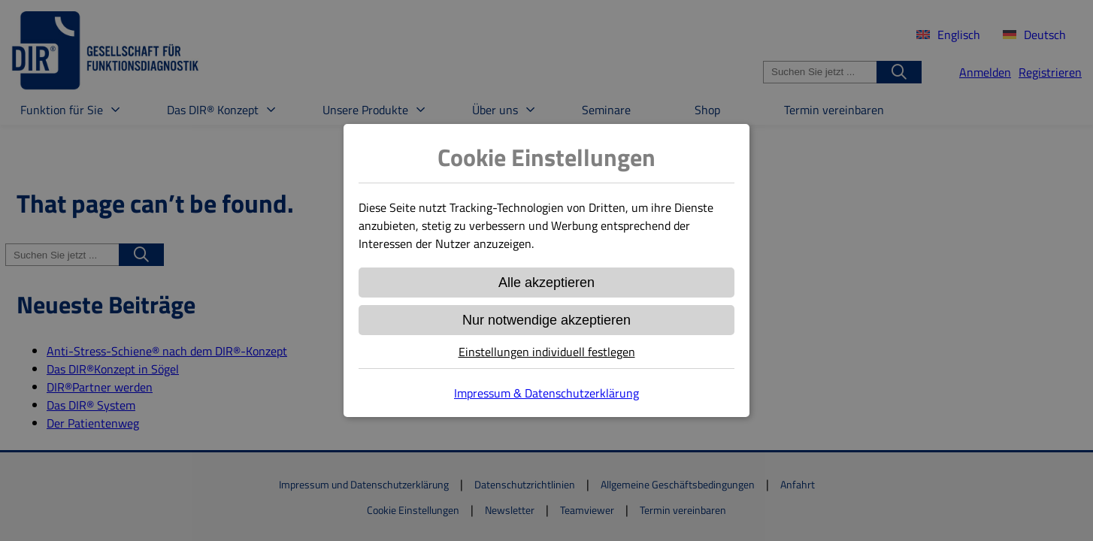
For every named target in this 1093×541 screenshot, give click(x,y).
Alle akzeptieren (546, 282)
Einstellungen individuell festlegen (547, 352)
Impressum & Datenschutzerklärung (546, 393)
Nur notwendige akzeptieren (546, 320)
